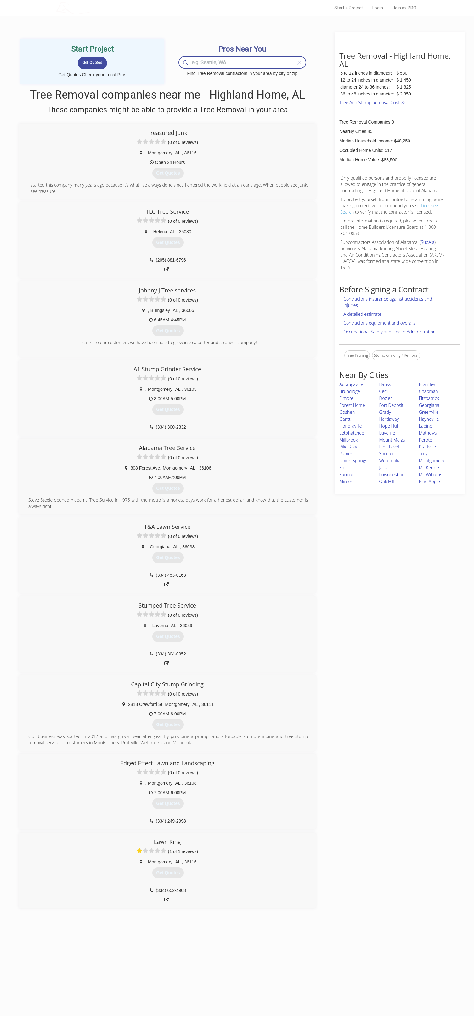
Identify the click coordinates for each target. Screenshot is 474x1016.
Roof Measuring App (222, 977)
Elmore (346, 398)
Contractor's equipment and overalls (379, 323)
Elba (343, 467)
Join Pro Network (219, 963)
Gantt (344, 419)
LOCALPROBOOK (92, 7)
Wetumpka (390, 461)
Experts (211, 970)
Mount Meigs (392, 440)
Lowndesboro (393, 474)
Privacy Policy (322, 970)
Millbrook (348, 440)
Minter (345, 481)
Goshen (347, 412)
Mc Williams (430, 474)
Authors (317, 977)
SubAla (427, 242)
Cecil (383, 391)
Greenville (429, 412)
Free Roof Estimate (133, 984)
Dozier (385, 398)
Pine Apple (429, 481)
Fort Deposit (391, 405)
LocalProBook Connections (333, 984)
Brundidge (349, 391)
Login (377, 7)
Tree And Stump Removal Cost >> (372, 103)
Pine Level (389, 447)
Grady (385, 412)
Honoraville (350, 426)
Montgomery (431, 461)
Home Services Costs (136, 963)
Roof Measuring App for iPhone (231, 984)
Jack (383, 467)
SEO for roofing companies (333, 991)
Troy (423, 454)
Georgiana (429, 405)
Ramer (345, 454)
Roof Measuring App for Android (232, 991)
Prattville (427, 447)
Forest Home (352, 405)
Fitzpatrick (429, 398)
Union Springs (353, 461)
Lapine (425, 426)
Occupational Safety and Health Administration (389, 332)
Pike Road (349, 447)
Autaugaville (351, 384)
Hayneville (429, 419)
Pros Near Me (128, 970)
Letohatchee (351, 433)
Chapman (428, 391)
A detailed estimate (362, 314)
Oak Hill (386, 481)
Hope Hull (389, 426)
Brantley (427, 384)
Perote (425, 440)
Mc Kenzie (429, 467)
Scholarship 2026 (325, 963)
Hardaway (389, 419)
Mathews (428, 433)
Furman (347, 474)
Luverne (387, 433)
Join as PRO (404, 7)
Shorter (386, 454)
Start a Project (348, 7)
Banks (385, 384)
